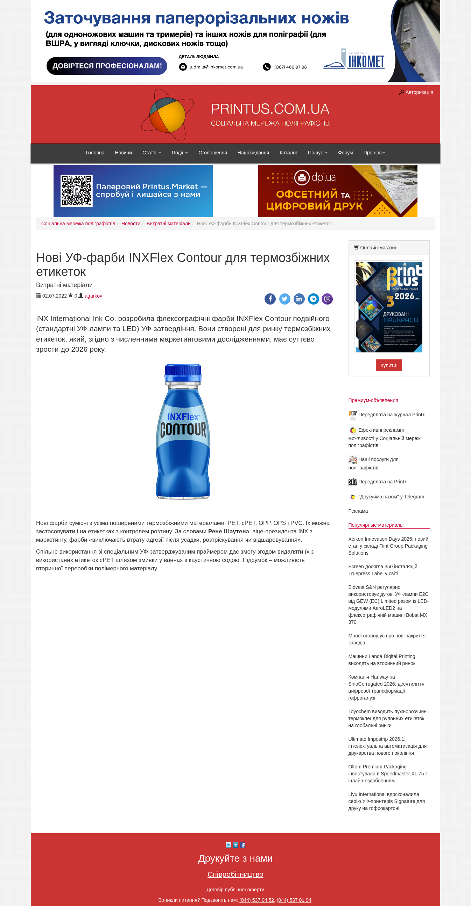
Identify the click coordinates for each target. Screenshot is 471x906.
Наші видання (253, 152)
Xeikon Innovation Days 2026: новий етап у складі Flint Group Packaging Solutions (389, 546)
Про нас (374, 152)
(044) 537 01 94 (294, 900)
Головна (95, 152)
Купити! (389, 365)
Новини (123, 152)
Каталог (288, 152)
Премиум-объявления (373, 400)
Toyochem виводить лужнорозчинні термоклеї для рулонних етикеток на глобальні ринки (388, 718)
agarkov (93, 296)
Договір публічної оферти (235, 889)
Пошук (318, 152)
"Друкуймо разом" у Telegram (386, 496)
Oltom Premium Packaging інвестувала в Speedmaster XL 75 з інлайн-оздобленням (388, 773)
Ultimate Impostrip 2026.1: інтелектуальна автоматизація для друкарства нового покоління (388, 746)
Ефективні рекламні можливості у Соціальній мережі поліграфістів (385, 437)
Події (180, 152)
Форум (345, 152)
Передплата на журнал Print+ (387, 414)
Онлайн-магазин (379, 247)
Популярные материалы (376, 525)
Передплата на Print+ (378, 481)
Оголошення (212, 152)
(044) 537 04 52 (256, 900)
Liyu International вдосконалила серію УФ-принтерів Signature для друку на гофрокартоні (387, 801)
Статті (151, 152)
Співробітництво (235, 874)
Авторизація (419, 92)
